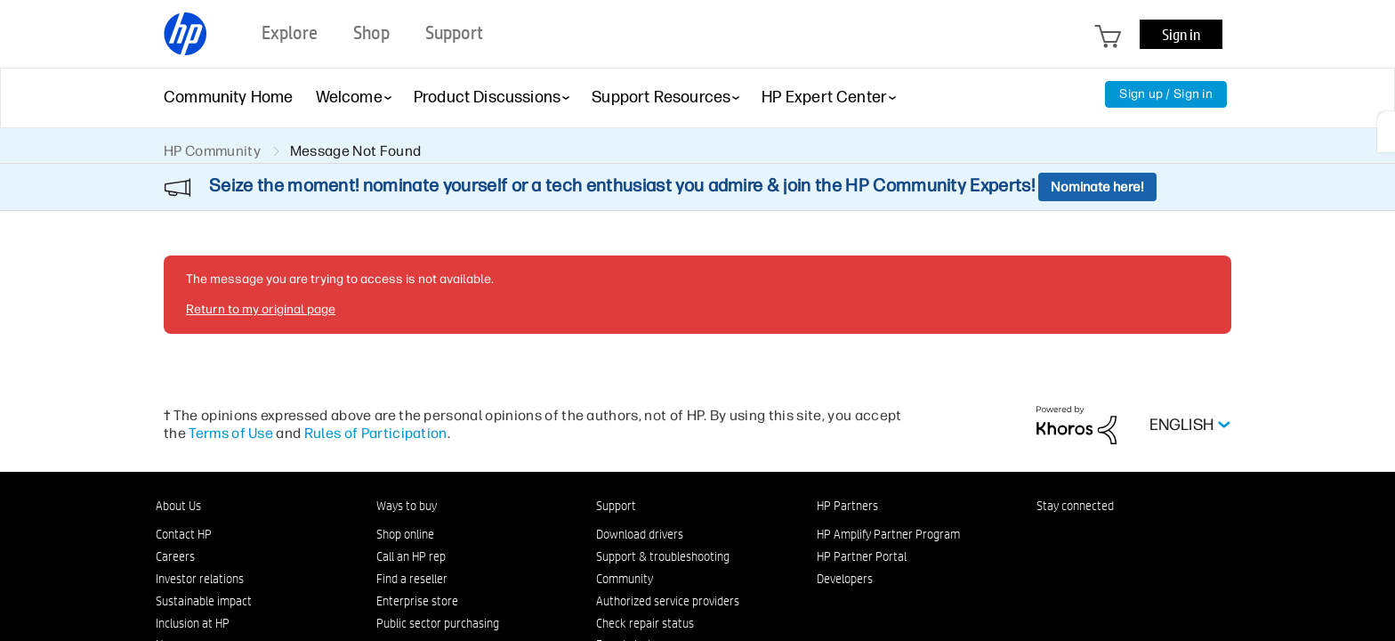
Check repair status (645, 623)
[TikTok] (1192, 538)
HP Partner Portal (862, 556)
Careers (175, 556)
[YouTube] (1163, 538)
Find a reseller (412, 579)
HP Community (212, 150)
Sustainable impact (204, 601)
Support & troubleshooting (663, 556)
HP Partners (847, 506)
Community (624, 579)
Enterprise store (417, 601)
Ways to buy (406, 506)
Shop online (405, 534)
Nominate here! (1097, 187)
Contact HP (184, 534)
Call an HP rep (411, 556)
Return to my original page (260, 309)
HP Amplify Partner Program (888, 534)
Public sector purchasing (437, 623)
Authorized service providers (667, 601)
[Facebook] (1075, 538)
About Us (178, 506)
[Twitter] (1133, 538)
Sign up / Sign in (1166, 93)
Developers (845, 579)
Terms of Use (231, 433)
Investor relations (200, 579)
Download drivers (639, 534)
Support (616, 506)
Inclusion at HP (193, 623)
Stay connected (1075, 506)
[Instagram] (1104, 538)
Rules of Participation (376, 433)
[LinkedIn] (1045, 538)
